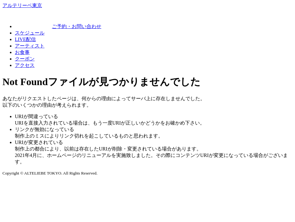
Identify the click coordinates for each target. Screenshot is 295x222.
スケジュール (29, 32)
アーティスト (29, 45)
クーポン (25, 58)
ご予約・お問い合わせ (58, 26)
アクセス (25, 65)
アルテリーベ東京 (22, 5)
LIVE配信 (25, 39)
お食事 (22, 52)
